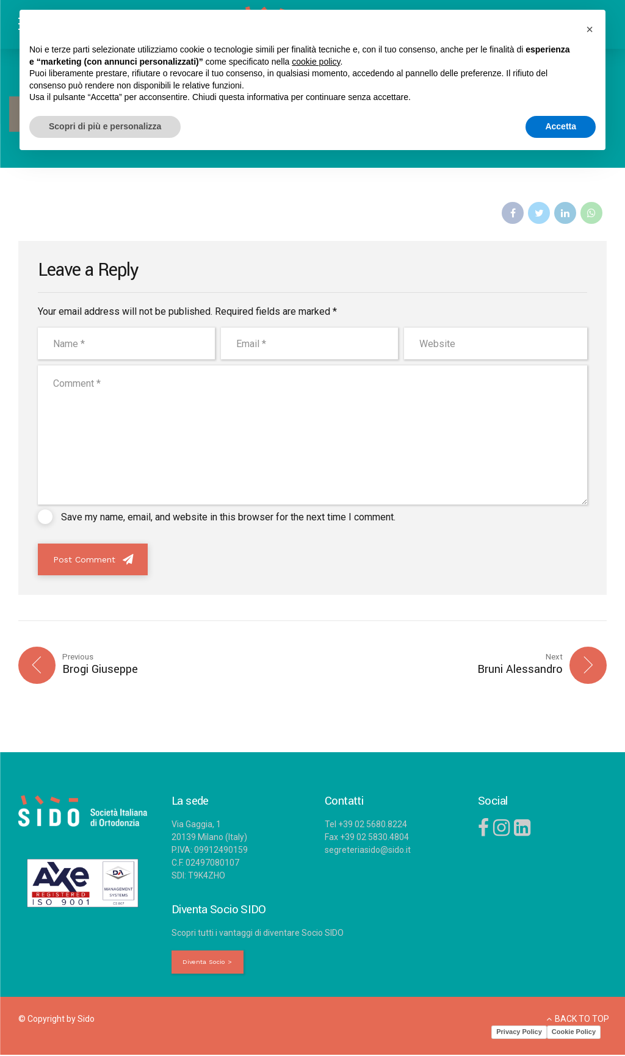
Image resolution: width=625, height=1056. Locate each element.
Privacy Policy (519, 1032)
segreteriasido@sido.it (368, 850)
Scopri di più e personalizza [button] (105, 126)
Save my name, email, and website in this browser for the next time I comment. (228, 517)
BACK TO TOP (582, 1019)
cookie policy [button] (316, 61)
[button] (589, 29)
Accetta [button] (560, 126)
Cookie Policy (574, 1032)
